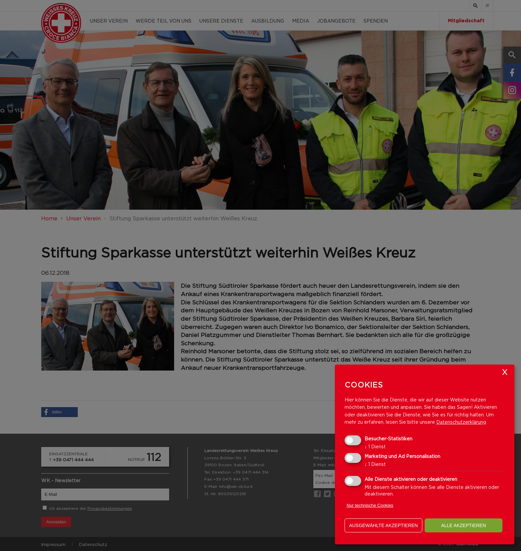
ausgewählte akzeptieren (383, 525)
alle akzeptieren (463, 525)
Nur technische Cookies (370, 505)
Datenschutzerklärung (461, 421)
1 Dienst (375, 446)
